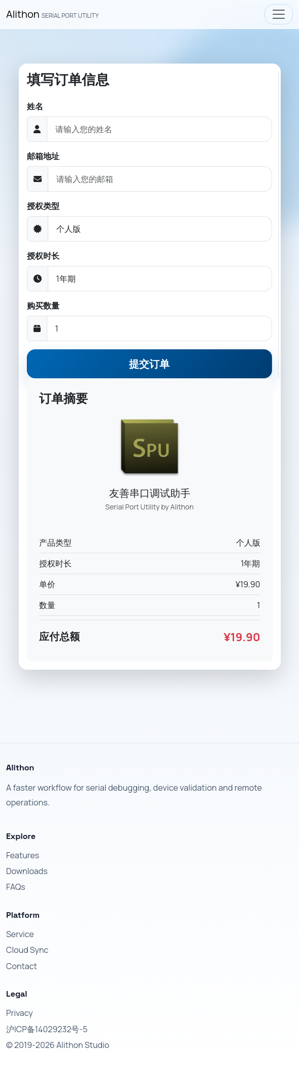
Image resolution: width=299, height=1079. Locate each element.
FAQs (15, 886)
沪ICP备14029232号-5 (46, 1029)
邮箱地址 (43, 156)
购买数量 (43, 305)
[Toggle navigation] (278, 14)
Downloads (27, 871)
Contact (21, 966)
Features (22, 855)
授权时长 (43, 255)
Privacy (19, 1012)
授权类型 (43, 206)
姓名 (35, 106)
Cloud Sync (27, 949)
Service (20, 934)
